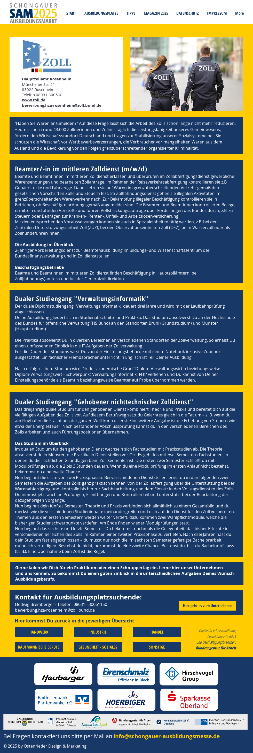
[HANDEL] (157, 632)
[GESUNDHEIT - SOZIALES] (98, 647)
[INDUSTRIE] (98, 632)
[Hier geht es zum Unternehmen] (207, 605)
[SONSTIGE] (157, 647)
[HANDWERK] (39, 632)
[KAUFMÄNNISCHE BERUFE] (39, 647)
